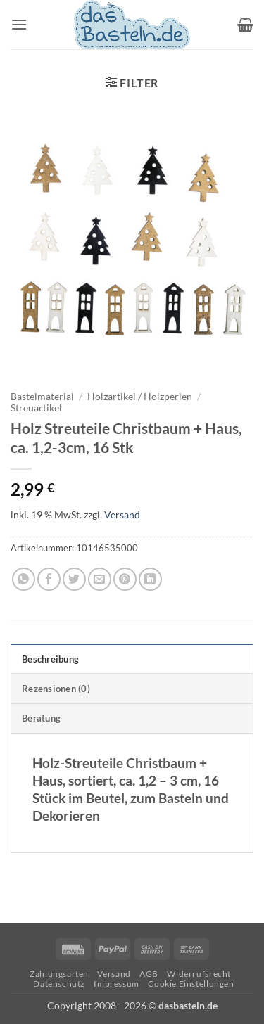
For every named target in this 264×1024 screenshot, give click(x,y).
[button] (19, 24)
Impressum (116, 983)
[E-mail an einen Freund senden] (99, 579)
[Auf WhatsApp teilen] (23, 579)
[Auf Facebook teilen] (49, 579)
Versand (122, 514)
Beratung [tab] (41, 718)
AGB (148, 973)
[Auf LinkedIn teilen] (150, 579)
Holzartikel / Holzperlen (139, 396)
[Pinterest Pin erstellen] (125, 579)
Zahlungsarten (59, 973)
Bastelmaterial (42, 396)
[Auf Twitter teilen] (74, 579)
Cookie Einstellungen (191, 983)
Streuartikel (36, 408)
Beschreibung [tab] (50, 659)
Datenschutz (59, 983)
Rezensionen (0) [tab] (56, 688)
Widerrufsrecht (199, 973)
